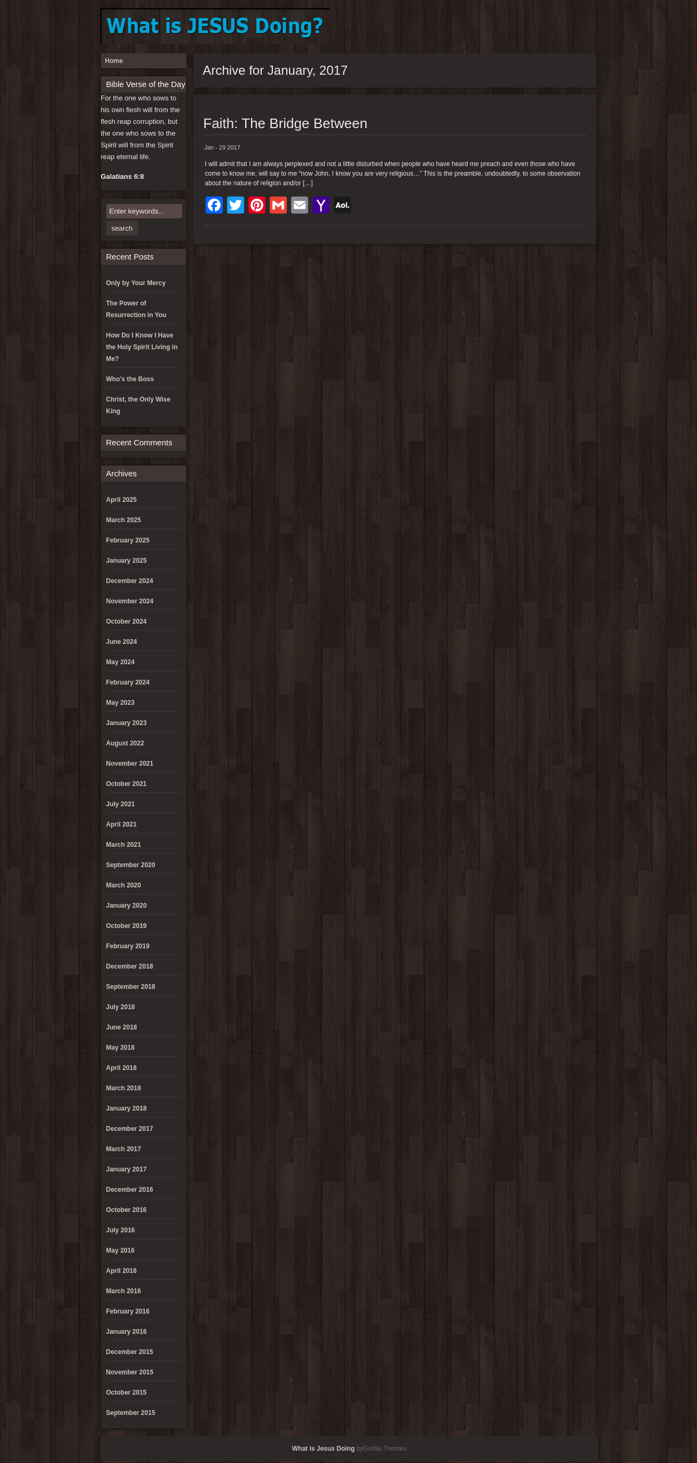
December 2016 (129, 1189)
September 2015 (130, 1413)
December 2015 (129, 1352)
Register (567, 26)
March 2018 (123, 1088)
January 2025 (126, 560)
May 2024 (120, 662)
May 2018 (120, 1047)
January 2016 (126, 1331)
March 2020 (123, 885)
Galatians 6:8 (122, 176)
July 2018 (120, 1007)
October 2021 (126, 784)
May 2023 (120, 702)
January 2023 (126, 723)
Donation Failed (479, 26)
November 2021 (130, 763)
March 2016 (123, 1291)
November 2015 (130, 1372)
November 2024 (130, 601)
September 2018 (130, 986)
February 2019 (128, 946)
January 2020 (126, 905)
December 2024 (129, 581)
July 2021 (120, 804)
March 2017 (123, 1149)
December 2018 (129, 966)
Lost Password (550, 26)
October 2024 (126, 621)
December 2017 (129, 1128)
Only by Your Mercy (136, 283)
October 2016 (126, 1210)
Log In (514, 26)
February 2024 (128, 682)
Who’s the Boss (130, 379)
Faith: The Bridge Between (285, 123)
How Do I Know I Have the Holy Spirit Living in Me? (142, 347)
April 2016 (121, 1271)
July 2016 (120, 1230)
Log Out (532, 26)
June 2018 (121, 1027)
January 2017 (126, 1169)
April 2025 (121, 500)
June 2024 (121, 642)
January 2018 (126, 1108)
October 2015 (126, 1392)
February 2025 (128, 540)
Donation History (497, 26)
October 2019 (126, 926)
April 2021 (121, 824)
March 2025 (123, 520)
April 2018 (121, 1068)
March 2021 (123, 844)
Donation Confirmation (462, 26)
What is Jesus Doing (323, 1448)
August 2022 (125, 743)
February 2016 (128, 1311)
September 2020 (130, 865)
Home (114, 61)
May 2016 (120, 1250)
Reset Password (585, 26)
